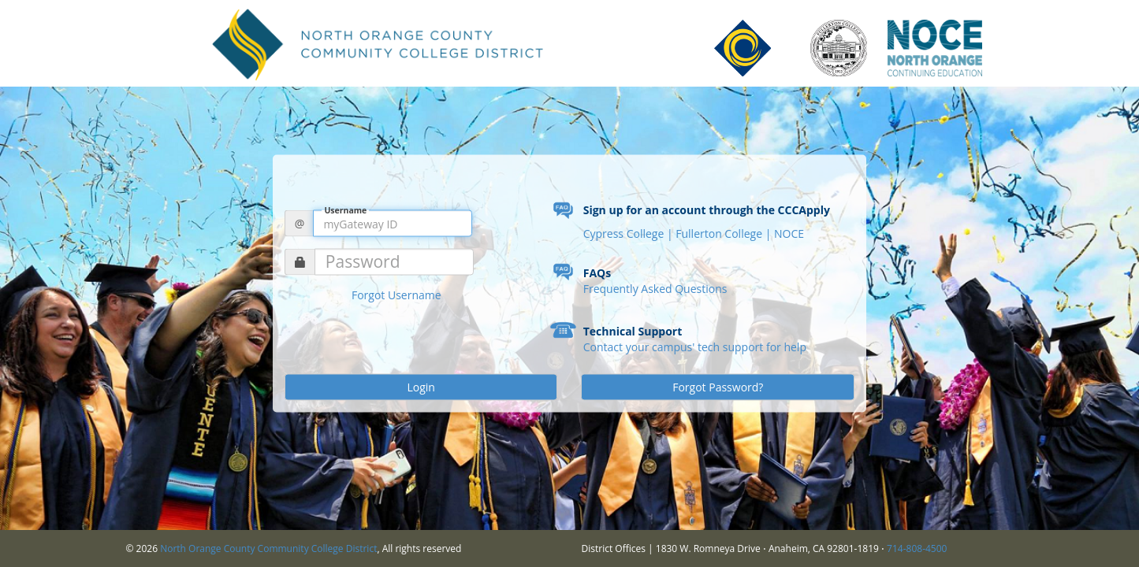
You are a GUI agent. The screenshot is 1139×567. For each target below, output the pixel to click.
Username (345, 210)
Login (420, 387)
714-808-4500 (917, 548)
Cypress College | (629, 233)
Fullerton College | (725, 233)
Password (363, 262)
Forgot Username (396, 294)
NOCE (789, 233)
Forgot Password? (717, 387)
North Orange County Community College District (268, 548)
